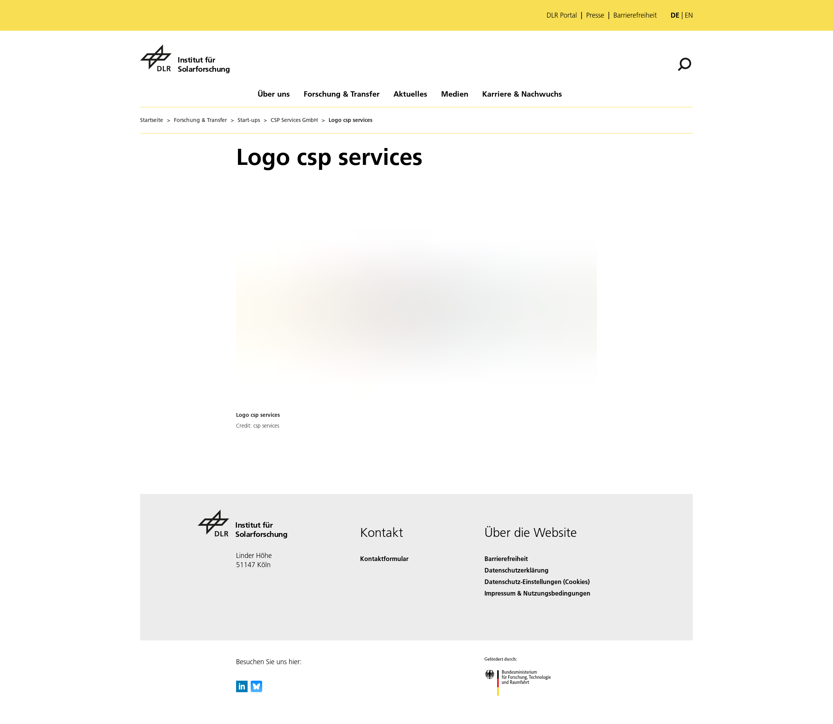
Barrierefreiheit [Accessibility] (506, 559)
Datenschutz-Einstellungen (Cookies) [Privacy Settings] (537, 582)
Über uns (274, 94)
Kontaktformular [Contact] (384, 559)
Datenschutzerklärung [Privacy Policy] (516, 570)
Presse (595, 15)
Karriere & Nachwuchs (522, 94)
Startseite (151, 120)
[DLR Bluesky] (256, 689)
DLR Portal (562, 15)
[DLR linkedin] (242, 689)
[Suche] (684, 64)
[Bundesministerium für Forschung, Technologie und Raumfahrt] (522, 702)
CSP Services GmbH (294, 120)
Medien (454, 94)
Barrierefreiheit (635, 15)
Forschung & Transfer (342, 94)
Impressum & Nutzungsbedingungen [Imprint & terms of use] (537, 593)
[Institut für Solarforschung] (185, 57)
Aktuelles (410, 94)
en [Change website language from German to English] (689, 15)
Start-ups (249, 120)
